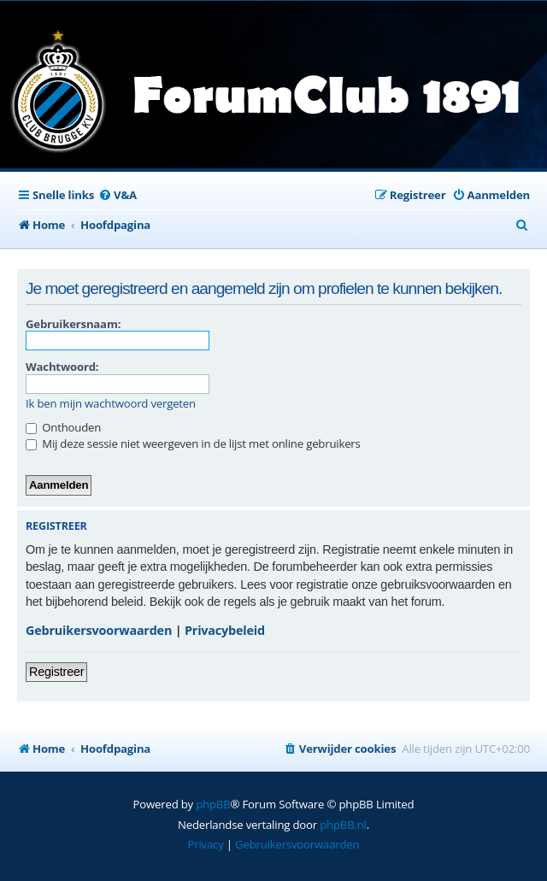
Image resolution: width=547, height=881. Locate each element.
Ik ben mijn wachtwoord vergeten (111, 403)
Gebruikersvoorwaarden (99, 630)
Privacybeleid (225, 630)
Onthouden (63, 427)
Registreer (56, 671)
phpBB (213, 804)
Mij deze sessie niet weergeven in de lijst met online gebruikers (193, 443)
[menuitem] (117, 195)
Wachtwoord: (62, 366)
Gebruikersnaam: (73, 324)
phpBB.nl (343, 824)
